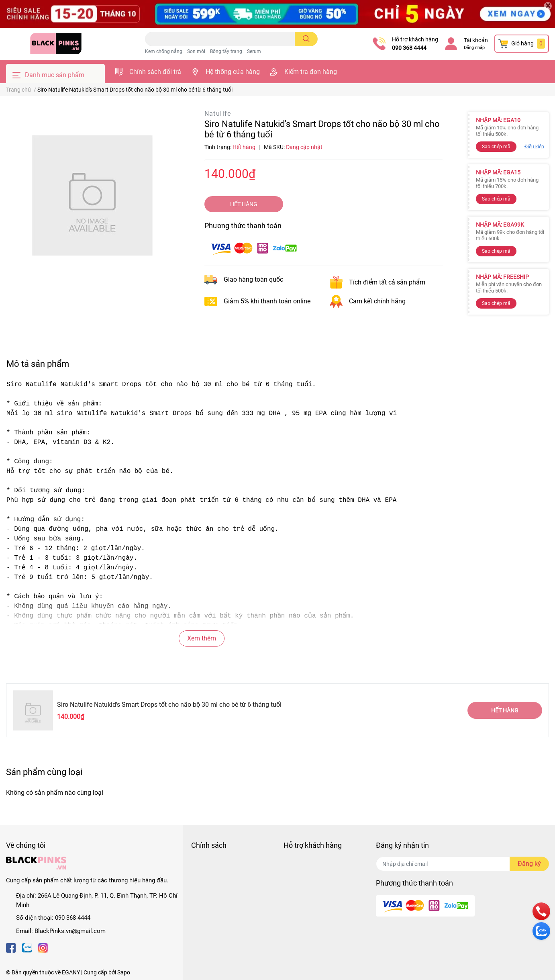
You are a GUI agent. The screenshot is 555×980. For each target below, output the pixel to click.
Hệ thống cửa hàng (233, 72)
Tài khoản (476, 40)
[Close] (548, 6)
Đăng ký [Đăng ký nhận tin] (529, 863)
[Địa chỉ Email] (462, 864)
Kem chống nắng (163, 51)
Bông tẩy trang (226, 51)
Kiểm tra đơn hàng (310, 72)
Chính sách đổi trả (155, 72)
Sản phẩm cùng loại (44, 772)
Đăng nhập (474, 47)
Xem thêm (201, 638)
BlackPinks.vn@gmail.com (70, 931)
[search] (306, 39)
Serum (254, 51)
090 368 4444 (409, 48)
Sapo (123, 972)
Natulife (217, 113)
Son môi (196, 51)
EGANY (71, 972)
